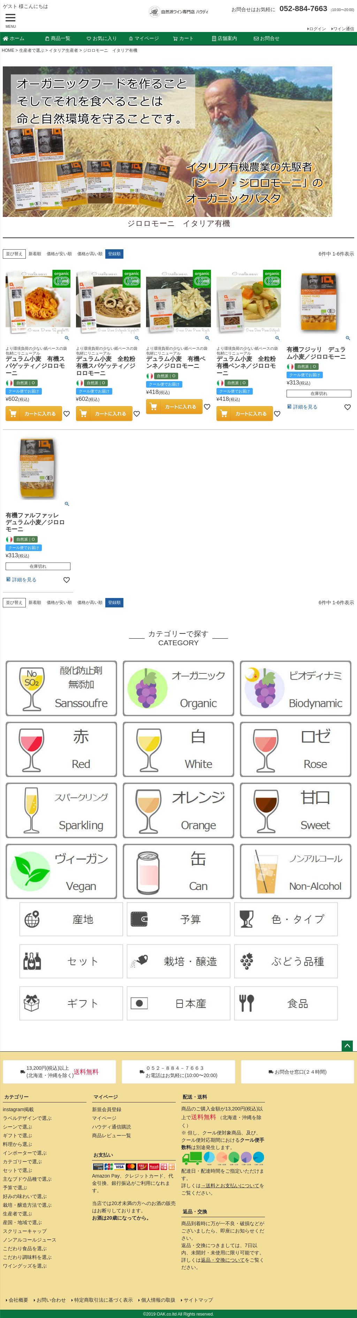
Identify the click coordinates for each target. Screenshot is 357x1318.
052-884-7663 (303, 8)
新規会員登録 (106, 1109)
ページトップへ (347, 1046)
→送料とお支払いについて (230, 1185)
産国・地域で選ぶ (22, 1222)
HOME (8, 50)
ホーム (13, 38)
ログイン (317, 28)
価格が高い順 (89, 253)
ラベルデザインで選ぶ (27, 1118)
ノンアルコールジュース (29, 1240)
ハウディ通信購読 (111, 1127)
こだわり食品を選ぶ (25, 1248)
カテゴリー (16, 1097)
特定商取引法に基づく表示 (103, 1299)
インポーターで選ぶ (25, 1153)
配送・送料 (195, 1097)
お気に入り (101, 38)
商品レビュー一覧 (111, 1135)
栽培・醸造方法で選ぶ (27, 1205)
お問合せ (267, 38)
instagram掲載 (18, 1109)
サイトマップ (198, 1299)
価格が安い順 (59, 253)
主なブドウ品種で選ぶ (27, 1179)
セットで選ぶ (17, 1170)
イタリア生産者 (63, 50)
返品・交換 (195, 1211)
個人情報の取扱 (158, 1299)
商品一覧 (57, 38)
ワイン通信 (343, 28)
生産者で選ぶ (31, 50)
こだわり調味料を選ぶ (27, 1257)
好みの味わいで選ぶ (25, 1196)
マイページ (143, 38)
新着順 (35, 253)
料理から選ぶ (17, 1144)
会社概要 (18, 1299)
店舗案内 (224, 38)
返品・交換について (223, 1260)
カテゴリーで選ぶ (22, 1161)
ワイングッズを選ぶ (25, 1266)
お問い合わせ (51, 1299)
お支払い (103, 1155)
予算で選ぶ (15, 1187)
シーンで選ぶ (17, 1127)
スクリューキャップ (25, 1231)
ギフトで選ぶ (17, 1135)
